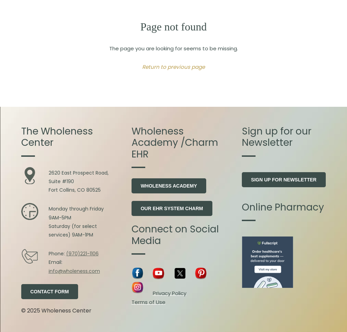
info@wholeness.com (74, 271)
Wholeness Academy (169, 186)
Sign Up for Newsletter (284, 179)
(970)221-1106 (82, 253)
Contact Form (49, 291)
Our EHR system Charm (172, 208)
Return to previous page (173, 67)
